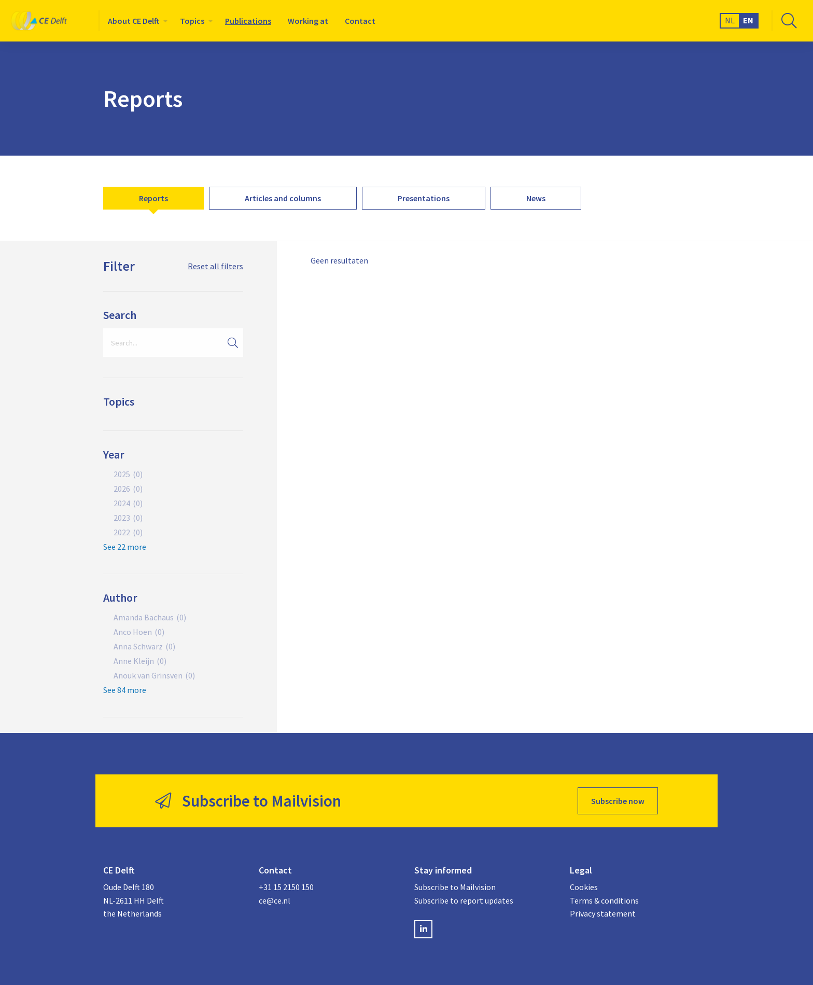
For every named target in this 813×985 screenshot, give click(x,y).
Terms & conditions (604, 900)
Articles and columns (283, 198)
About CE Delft (133, 21)
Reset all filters (215, 266)
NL (730, 20)
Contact (360, 21)
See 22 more (124, 547)
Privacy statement (603, 913)
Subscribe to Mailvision (455, 887)
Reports (153, 198)
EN (748, 20)
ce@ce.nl (274, 900)
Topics (192, 21)
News (535, 198)
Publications (248, 21)
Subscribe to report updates (463, 900)
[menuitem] (136, 21)
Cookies (584, 887)
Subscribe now (617, 801)
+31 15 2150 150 (286, 887)
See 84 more (124, 690)
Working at (308, 21)
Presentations (424, 198)
